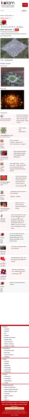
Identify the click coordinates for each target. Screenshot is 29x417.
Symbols (6, 329)
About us (6, 400)
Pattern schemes (9, 343)
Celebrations (6, 348)
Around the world (9, 350)
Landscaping (8, 380)
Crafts (4, 359)
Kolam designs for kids (10, 391)
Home (2, 15)
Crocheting (7, 372)
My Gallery (20, 27)
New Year (7, 352)
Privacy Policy (17, 413)
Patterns (5, 327)
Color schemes (8, 341)
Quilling (6, 363)
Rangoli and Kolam (8, 385)
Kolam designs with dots (11, 389)
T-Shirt (6, 382)
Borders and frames (9, 337)
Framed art (7, 376)
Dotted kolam (9, 60)
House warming (8, 354)
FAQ (5, 398)
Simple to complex (9, 346)
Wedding (6, 357)
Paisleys (6, 331)
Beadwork (7, 365)
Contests (6, 393)
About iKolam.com (7, 413)
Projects (5, 374)
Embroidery (7, 367)
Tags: (2, 60)
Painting (6, 361)
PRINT (17, 29)
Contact (16, 415)
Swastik (6, 335)
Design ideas (8, 339)
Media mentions (8, 395)
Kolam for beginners (10, 387)
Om (5, 333)
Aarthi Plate (7, 370)
